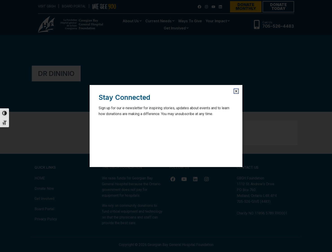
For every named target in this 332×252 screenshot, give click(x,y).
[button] (236, 91)
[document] (166, 126)
